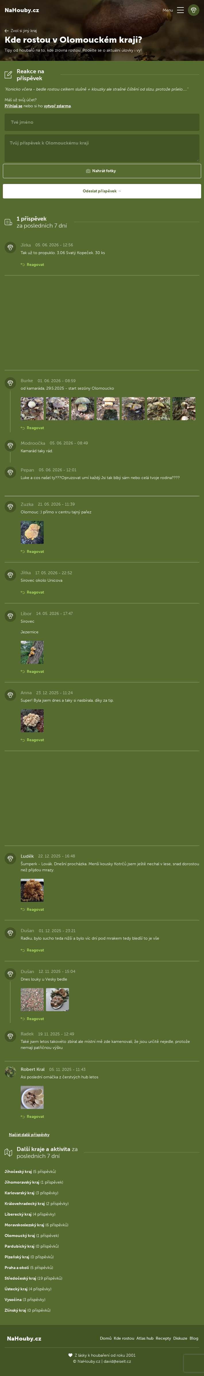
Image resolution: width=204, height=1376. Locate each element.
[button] (180, 10)
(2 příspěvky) (37, 1203)
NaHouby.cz (22, 10)
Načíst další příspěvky (29, 1134)
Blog (194, 1338)
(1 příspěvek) (34, 1182)
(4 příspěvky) (30, 1214)
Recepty (163, 1338)
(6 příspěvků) (36, 1225)
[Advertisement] (102, 322)
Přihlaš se (13, 106)
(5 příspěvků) (30, 1171)
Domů (105, 1338)
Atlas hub (144, 1338)
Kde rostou (124, 1338)
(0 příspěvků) (32, 1246)
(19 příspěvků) (33, 1278)
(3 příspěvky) (31, 1193)
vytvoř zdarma (57, 106)
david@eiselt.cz (117, 1361)
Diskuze (180, 1338)
